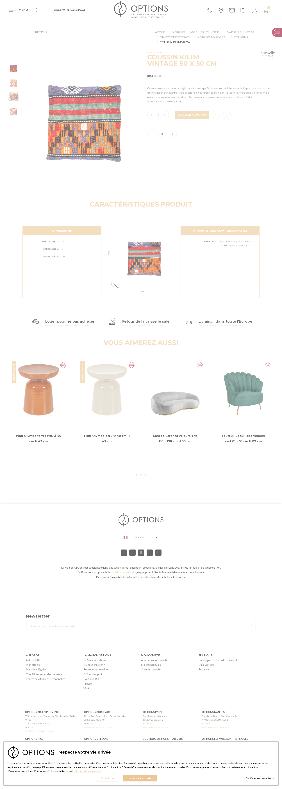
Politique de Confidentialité (86, 771)
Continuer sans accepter (260, 778)
